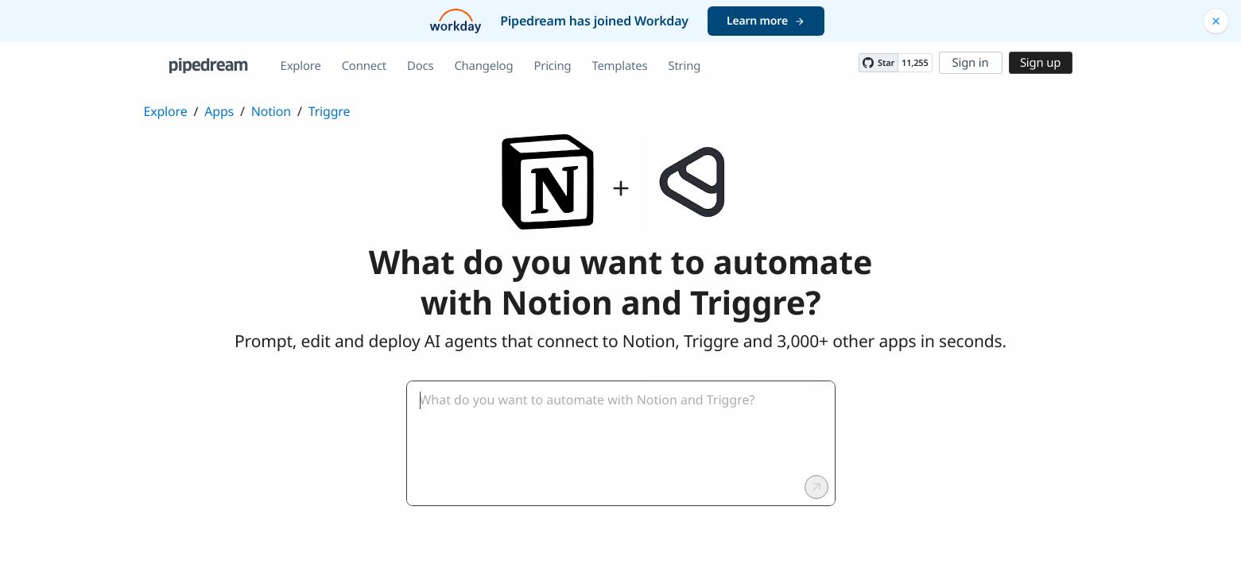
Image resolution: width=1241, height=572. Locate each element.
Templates (619, 66)
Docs (420, 66)
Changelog (483, 66)
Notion (271, 111)
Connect (364, 66)
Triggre (329, 111)
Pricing (552, 66)
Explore (301, 66)
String (684, 66)
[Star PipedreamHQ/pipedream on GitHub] (878, 62)
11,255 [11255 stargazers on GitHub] (915, 63)
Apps (219, 111)
